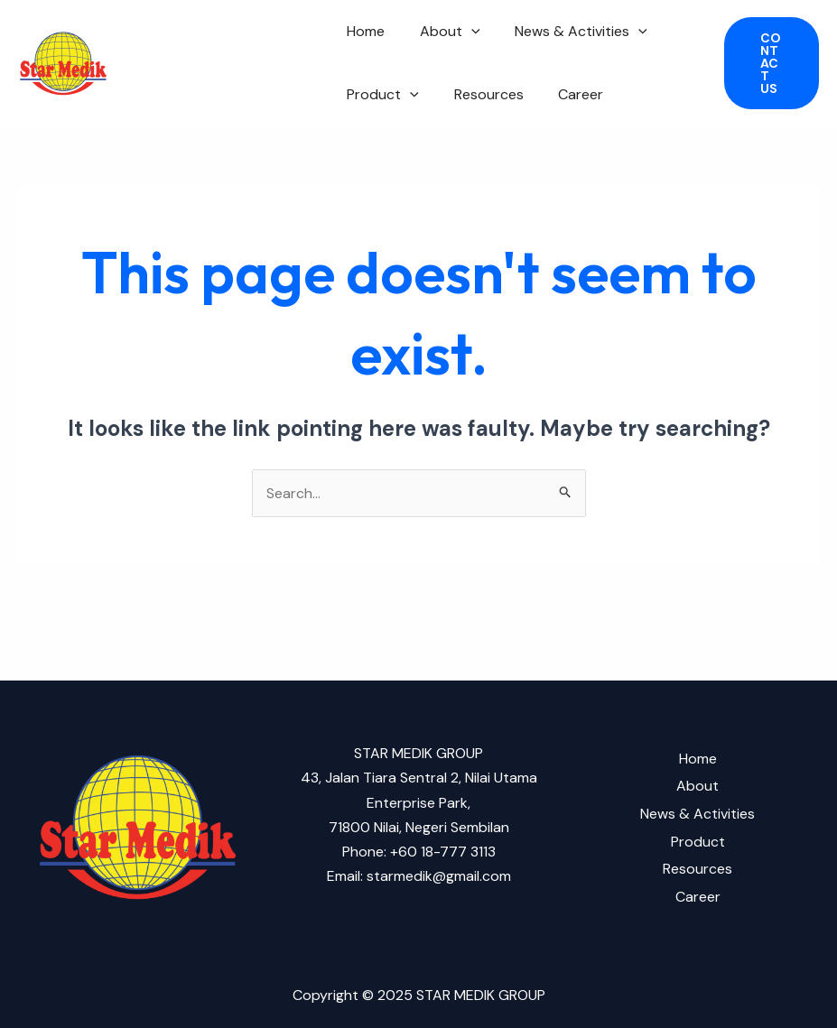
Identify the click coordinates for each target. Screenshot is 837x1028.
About (441, 31)
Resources (480, 94)
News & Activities (566, 31)
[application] (462, 31)
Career (566, 94)
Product (380, 94)
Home (363, 31)
